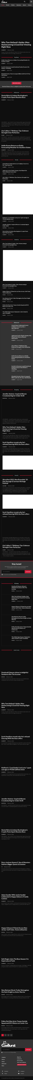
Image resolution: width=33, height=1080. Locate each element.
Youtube (22, 1073)
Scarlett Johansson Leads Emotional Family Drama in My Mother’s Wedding (21, 367)
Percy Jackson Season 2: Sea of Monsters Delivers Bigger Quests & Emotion (15, 863)
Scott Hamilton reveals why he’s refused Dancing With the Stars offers (16, 443)
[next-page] (11, 1035)
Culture (4, 485)
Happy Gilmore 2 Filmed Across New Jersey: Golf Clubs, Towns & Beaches (21, 607)
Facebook (6, 1071)
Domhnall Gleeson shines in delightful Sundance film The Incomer (16, 86)
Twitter (5, 1073)
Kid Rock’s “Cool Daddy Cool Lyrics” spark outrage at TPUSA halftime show (16, 768)
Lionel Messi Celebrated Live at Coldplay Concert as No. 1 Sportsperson (20, 327)
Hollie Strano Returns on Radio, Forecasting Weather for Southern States (16, 146)
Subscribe (28, 571)
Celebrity (3, 50)
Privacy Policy (13, 574)
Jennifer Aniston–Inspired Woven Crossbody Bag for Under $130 (15, 395)
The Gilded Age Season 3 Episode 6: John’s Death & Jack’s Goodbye (21, 637)
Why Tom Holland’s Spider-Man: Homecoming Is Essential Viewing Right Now (16, 44)
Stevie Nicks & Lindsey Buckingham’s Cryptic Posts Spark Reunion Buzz (14, 96)
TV (2, 866)
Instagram (22, 1071)
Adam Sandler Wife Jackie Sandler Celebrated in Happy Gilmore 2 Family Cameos (14, 897)
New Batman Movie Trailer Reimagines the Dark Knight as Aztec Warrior (21, 618)
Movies (4, 294)
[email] (13, 571)
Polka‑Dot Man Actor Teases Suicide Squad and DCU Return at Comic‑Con (21, 628)
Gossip (4, 180)
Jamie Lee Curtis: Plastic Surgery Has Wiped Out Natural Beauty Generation (15, 171)
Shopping (5, 227)
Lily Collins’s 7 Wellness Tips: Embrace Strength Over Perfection (15, 132)
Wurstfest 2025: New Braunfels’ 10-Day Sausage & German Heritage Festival (15, 481)
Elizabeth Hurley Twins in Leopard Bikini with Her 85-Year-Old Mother (21, 377)
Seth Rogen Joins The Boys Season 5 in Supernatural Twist (15, 960)
